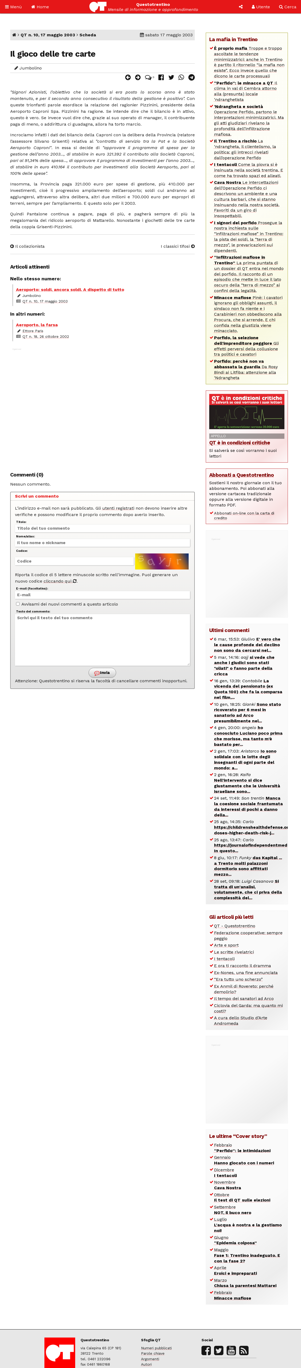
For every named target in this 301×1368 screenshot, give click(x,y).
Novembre (227, 1185)
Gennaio (244, 1160)
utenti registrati (118, 508)
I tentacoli (224, 958)
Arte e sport (226, 945)
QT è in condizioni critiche (239, 443)
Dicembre (225, 1172)
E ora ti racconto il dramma (242, 965)
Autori (146, 1364)
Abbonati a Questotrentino (241, 475)
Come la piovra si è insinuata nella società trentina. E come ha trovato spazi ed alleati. (248, 170)
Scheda (87, 34)
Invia (102, 673)
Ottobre (242, 1197)
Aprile (235, 1270)
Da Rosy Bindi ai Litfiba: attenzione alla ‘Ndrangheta (246, 369)
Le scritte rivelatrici (234, 952)
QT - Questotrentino (234, 925)
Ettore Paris (32, 331)
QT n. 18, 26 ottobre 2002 (45, 336)
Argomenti (150, 1359)
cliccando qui (60, 581)
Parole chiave (153, 1353)
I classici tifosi (178, 246)
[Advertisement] (102, 407)
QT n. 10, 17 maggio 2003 (48, 34)
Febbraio (242, 1147)
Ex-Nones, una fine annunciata (246, 972)
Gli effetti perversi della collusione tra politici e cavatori (246, 346)
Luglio (248, 1225)
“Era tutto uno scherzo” (238, 979)
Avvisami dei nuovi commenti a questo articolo (67, 604)
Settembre (232, 1209)
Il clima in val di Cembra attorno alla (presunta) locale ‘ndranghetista (245, 91)
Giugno (235, 1240)
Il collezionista (27, 246)
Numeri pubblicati (156, 1348)
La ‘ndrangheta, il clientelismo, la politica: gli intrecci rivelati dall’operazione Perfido (245, 149)
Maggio (247, 1255)
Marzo (245, 1283)
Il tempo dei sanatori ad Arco (244, 998)
